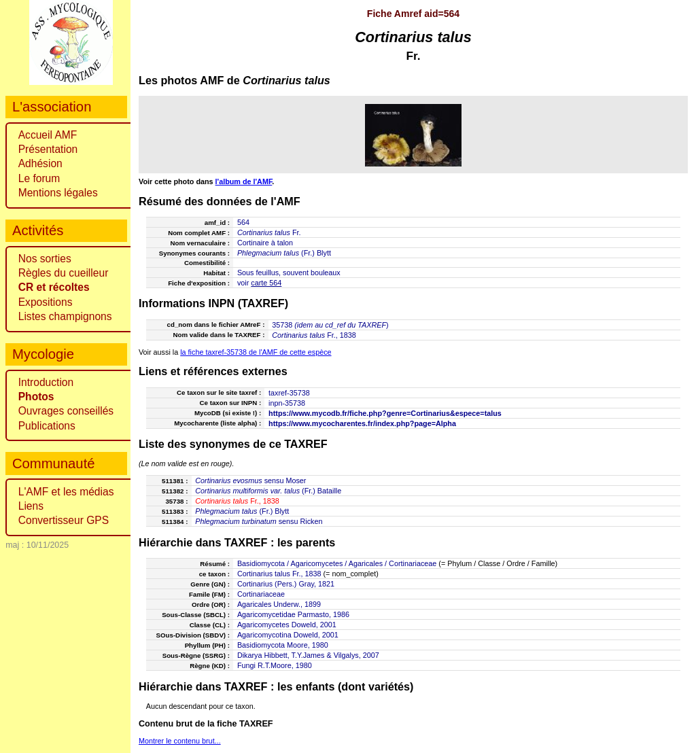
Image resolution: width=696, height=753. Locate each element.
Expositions (45, 302)
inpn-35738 (286, 403)
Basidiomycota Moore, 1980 (282, 645)
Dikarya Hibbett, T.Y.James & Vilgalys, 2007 (308, 655)
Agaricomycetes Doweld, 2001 (286, 624)
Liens (31, 506)
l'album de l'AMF (244, 181)
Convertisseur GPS (63, 520)
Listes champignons (65, 316)
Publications (46, 426)
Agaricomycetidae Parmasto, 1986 (293, 614)
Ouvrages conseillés (66, 411)
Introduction (46, 382)
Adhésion (40, 163)
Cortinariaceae (261, 594)
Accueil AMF (47, 135)
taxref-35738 (289, 393)
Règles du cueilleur (63, 273)
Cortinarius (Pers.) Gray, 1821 (285, 584)
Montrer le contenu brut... (180, 741)
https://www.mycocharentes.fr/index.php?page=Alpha (362, 423)
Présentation (48, 149)
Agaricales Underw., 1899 (279, 604)
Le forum (39, 178)
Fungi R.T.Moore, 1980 (274, 665)
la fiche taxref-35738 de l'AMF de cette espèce (255, 352)
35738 (282, 325)
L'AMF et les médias (66, 491)
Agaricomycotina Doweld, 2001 (287, 635)
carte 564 (266, 283)
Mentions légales (58, 192)
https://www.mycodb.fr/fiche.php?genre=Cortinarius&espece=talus (385, 413)
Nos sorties (44, 258)
